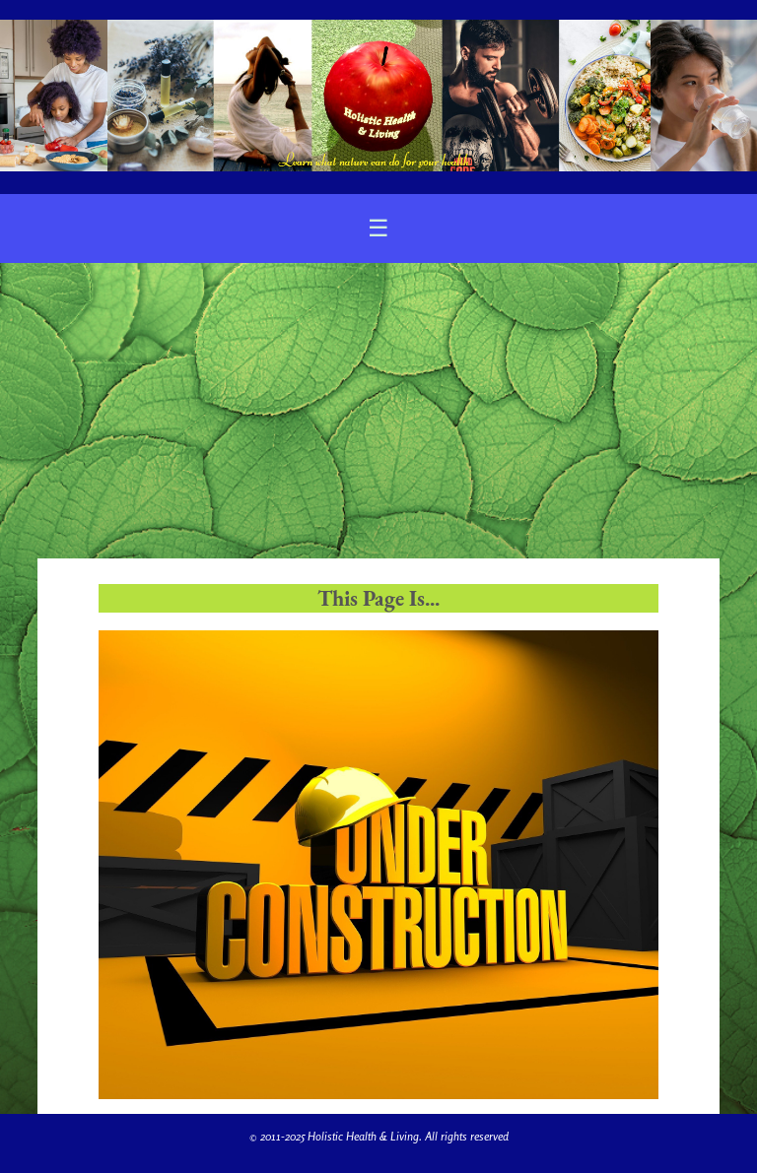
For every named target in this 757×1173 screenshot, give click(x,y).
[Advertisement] (378, 411)
